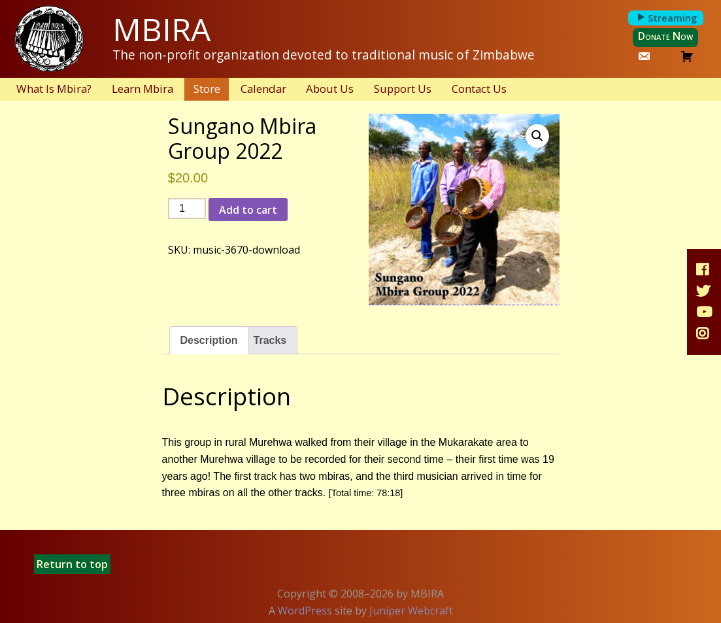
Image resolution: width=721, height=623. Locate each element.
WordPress (305, 610)
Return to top (72, 564)
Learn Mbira (142, 88)
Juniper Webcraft (411, 610)
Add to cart (248, 210)
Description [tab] (209, 340)
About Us (330, 88)
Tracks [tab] (270, 340)
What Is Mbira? (54, 88)
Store (206, 88)
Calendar (263, 88)
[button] (537, 136)
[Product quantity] (187, 208)
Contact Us (479, 88)
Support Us (402, 88)
